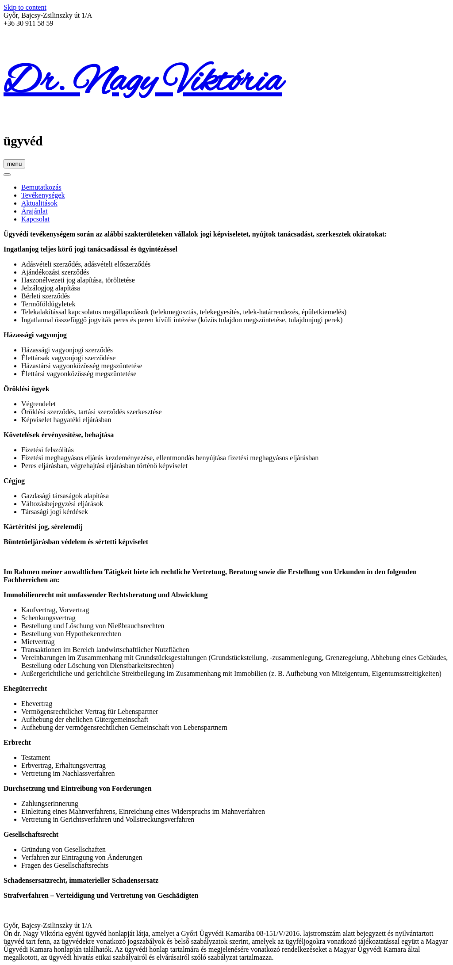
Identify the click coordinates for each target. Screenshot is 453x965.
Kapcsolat (35, 219)
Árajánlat (34, 211)
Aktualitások (39, 203)
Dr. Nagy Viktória (143, 82)
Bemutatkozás (41, 187)
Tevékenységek (43, 195)
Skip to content (25, 7)
